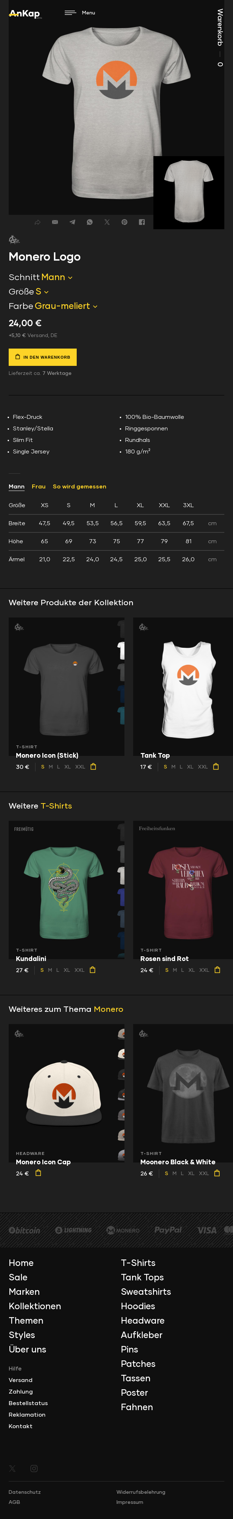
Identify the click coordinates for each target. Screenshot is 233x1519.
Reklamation (27, 1415)
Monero (108, 1010)
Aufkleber (141, 1335)
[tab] (116, 532)
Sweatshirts (146, 1292)
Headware (143, 1321)
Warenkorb (220, 38)
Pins (129, 1350)
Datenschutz (25, 1492)
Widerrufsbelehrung (140, 1492)
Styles (22, 1335)
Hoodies (138, 1306)
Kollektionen (35, 1306)
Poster (134, 1393)
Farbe (21, 306)
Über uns (27, 1350)
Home (21, 1263)
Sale (18, 1278)
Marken (24, 1292)
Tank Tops (142, 1278)
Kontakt (21, 1426)
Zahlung (21, 1392)
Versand (21, 1380)
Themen (26, 1321)
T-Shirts (56, 806)
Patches (138, 1364)
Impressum (129, 1502)
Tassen (136, 1378)
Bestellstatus (28, 1403)
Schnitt (24, 277)
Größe (21, 292)
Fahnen (137, 1407)
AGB (14, 1502)
